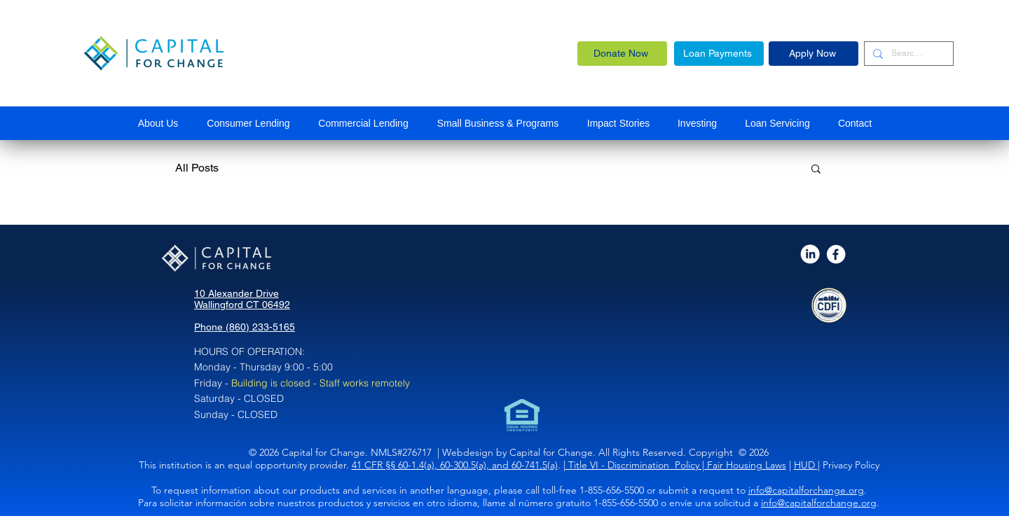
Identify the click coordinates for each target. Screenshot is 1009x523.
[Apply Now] (813, 53)
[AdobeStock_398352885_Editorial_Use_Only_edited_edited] (810, 254)
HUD (806, 465)
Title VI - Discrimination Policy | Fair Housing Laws (675, 465)
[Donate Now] (622, 53)
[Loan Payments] (719, 53)
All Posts (197, 167)
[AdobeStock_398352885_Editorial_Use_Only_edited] (836, 254)
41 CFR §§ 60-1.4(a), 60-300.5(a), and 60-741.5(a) (455, 465)
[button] (498, 123)
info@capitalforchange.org (806, 490)
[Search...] (907, 53)
